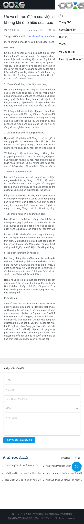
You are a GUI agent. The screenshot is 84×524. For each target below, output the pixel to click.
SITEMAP (46, 518)
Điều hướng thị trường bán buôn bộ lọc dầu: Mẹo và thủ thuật (64, 473)
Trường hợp (65, 458)
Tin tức (76, 458)
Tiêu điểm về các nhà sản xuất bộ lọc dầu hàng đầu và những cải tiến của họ (23, 479)
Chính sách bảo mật (65, 518)
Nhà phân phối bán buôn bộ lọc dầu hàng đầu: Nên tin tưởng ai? (64, 466)
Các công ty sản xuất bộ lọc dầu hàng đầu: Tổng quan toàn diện (21, 465)
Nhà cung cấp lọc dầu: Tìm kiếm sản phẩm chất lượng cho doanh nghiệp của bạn (64, 479)
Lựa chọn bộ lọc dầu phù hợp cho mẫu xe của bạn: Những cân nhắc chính (23, 473)
